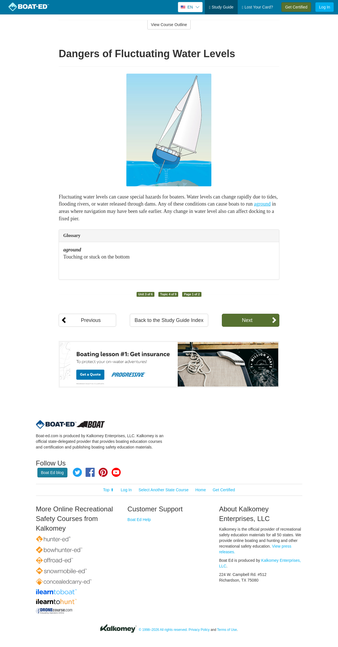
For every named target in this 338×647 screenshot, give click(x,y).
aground (262, 204)
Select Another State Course (164, 490)
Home (200, 490)
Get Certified (296, 7)
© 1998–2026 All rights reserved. (163, 630)
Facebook (90, 472)
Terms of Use (227, 630)
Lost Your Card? (257, 7)
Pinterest (103, 472)
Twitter (77, 472)
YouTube (116, 472)
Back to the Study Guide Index (169, 320)
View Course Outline (169, 24)
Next (247, 320)
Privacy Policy (199, 630)
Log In (324, 7)
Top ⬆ (108, 490)
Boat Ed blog (52, 472)
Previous (91, 320)
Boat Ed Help (139, 519)
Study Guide (221, 7)
